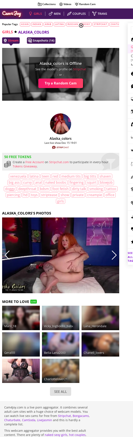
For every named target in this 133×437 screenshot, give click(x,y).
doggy (13, 195)
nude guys (11, 397)
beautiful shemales (40, 397)
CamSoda (28, 378)
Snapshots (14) (41, 40)
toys (7, 207)
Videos (65, 4)
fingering (37, 188)
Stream (11, 40)
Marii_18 (10, 302)
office (34, 213)
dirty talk (12, 201)
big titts (14, 182)
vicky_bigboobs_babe (45, 302)
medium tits (65, 176)
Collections (47, 4)
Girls (97, 47)
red (49, 176)
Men (96, 57)
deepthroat (30, 195)
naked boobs (16, 188)
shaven (29, 182)
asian (25, 24)
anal (68, 182)
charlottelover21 (41, 337)
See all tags (109, 249)
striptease (22, 207)
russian (73, 24)
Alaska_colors (40, 138)
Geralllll (9, 319)
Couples (99, 52)
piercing (59, 201)
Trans (97, 62)
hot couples (77, 393)
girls (7, 31)
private (51, 207)
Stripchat (64, 374)
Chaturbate (12, 378)
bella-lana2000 (40, 319)
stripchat (58, 69)
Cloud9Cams (121, 401)
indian (36, 24)
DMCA (123, 398)
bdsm (47, 195)
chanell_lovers (65, 319)
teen (39, 176)
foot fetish (63, 195)
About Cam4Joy (107, 398)
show (38, 207)
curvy (57, 182)
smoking (29, 201)
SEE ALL (39, 349)
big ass (43, 182)
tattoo (45, 201)
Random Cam (85, 4)
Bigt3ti (8, 337)
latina (59, 24)
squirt (52, 188)
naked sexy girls (56, 393)
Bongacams (81, 374)
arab (48, 24)
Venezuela (12, 176)
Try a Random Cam (39, 83)
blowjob (67, 188)
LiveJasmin (44, 378)
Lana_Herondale (66, 302)
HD (71, 201)
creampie (67, 207)
